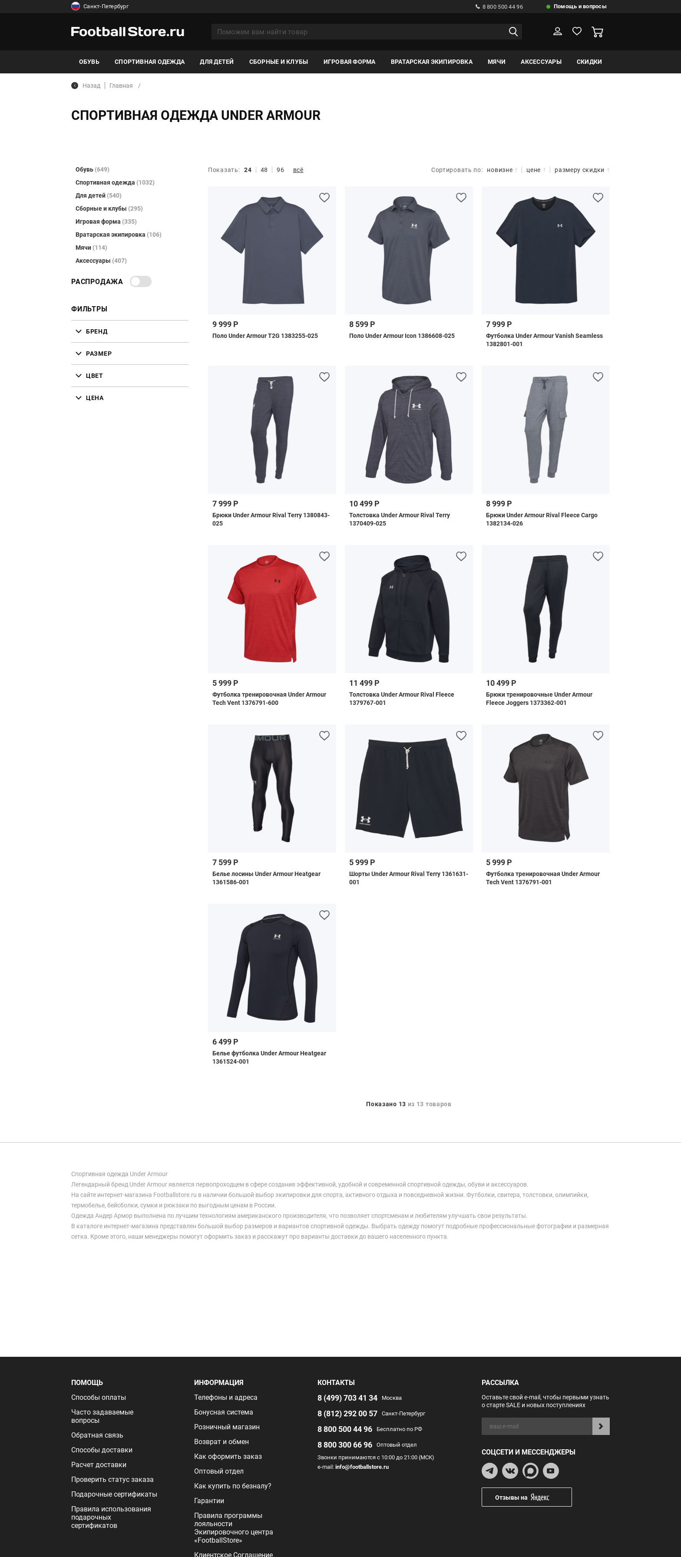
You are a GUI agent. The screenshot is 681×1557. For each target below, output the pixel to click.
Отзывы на (533, 1497)
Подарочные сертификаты (114, 1494)
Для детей (217, 61)
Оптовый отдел (219, 1471)
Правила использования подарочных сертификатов (111, 1517)
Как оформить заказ (228, 1456)
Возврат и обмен (221, 1442)
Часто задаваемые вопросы (102, 1416)
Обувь (89, 61)
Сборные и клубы (278, 61)
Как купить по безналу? (232, 1486)
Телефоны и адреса (226, 1397)
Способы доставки (101, 1450)
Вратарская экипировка (432, 61)
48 (264, 169)
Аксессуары (541, 61)
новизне (502, 169)
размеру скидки (582, 169)
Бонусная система (223, 1412)
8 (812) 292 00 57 (347, 1413)
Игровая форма (350, 61)
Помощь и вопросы (580, 6)
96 (280, 169)
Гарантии (209, 1501)
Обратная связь (97, 1435)
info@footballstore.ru (362, 1467)
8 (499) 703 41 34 (347, 1397)
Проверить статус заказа (112, 1479)
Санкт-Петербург (100, 6)
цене (536, 169)
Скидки (589, 61)
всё (298, 169)
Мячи (497, 61)
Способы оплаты (98, 1397)
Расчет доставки (98, 1465)
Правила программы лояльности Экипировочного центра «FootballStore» (233, 1527)
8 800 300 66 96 (344, 1444)
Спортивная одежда (150, 61)
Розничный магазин (227, 1427)
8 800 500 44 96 (499, 6)
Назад (85, 85)
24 (247, 169)
